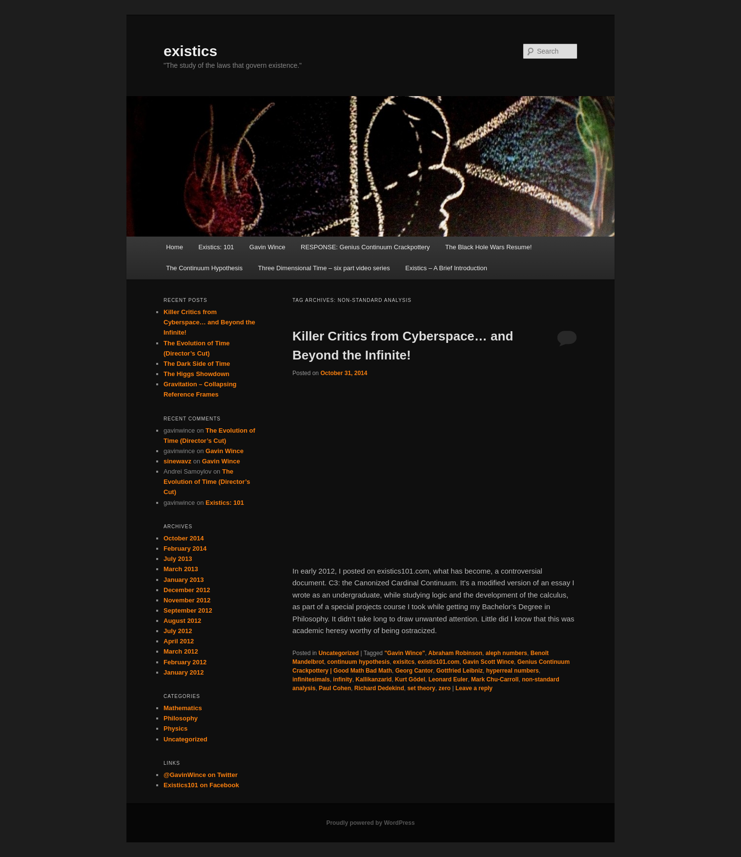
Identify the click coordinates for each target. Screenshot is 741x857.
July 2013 (178, 558)
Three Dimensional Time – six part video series (324, 268)
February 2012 (185, 662)
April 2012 (179, 641)
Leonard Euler (448, 679)
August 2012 (182, 620)
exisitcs (403, 661)
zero (444, 688)
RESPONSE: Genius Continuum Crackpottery (365, 247)
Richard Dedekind (379, 688)
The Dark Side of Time (197, 363)
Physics (175, 728)
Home (174, 247)
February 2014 (185, 548)
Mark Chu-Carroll (494, 679)
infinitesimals (311, 679)
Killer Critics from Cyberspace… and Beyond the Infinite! (209, 322)
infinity (342, 679)
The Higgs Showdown (196, 374)
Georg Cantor (414, 670)
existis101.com (438, 661)
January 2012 (184, 672)
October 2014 (184, 538)
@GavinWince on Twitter (201, 774)
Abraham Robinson (455, 653)
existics (190, 51)
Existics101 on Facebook (201, 785)
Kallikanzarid (373, 679)
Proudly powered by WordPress (370, 822)
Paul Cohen (335, 688)
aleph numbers (506, 653)
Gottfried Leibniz (459, 670)
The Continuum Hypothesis (204, 268)
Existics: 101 (216, 247)
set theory (421, 688)
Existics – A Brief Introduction (446, 268)
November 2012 (187, 600)
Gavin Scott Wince (488, 661)
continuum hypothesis (358, 661)
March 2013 (181, 569)
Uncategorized (338, 653)
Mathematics (183, 708)
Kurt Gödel (410, 679)
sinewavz (177, 461)
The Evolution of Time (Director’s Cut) (207, 482)
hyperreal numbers (512, 670)
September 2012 (188, 610)
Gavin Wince (267, 247)
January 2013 (184, 579)
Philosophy (181, 718)
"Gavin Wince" (404, 653)
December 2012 (187, 590)
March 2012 (181, 651)
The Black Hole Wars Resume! (488, 247)
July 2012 (178, 631)
